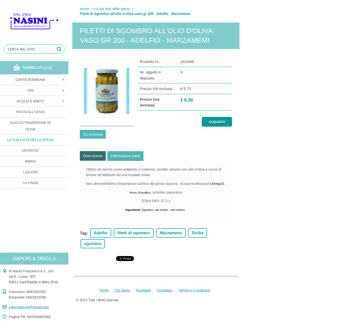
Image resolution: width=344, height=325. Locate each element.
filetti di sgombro (133, 233)
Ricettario (143, 290)
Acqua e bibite (30, 101)
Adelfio (101, 233)
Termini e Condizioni (194, 290)
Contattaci (165, 290)
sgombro (92, 244)
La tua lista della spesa (30, 140)
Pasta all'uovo (30, 112)
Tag (83, 233)
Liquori (30, 172)
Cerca (60, 49)
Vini (30, 90)
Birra (30, 161)
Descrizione (93, 156)
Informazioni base (125, 156)
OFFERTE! (30, 151)
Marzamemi (171, 233)
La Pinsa (30, 183)
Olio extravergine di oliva (30, 126)
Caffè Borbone (30, 80)
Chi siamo (122, 290)
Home (84, 9)
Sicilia (197, 233)
